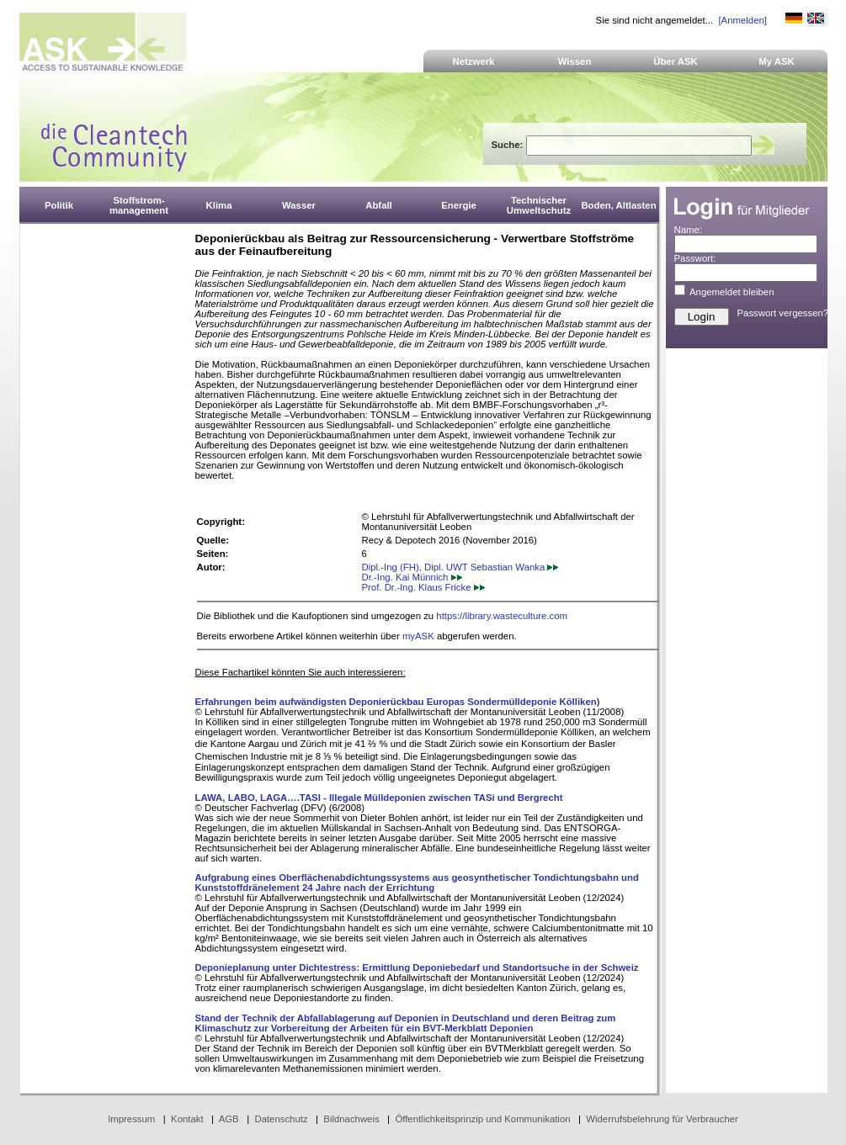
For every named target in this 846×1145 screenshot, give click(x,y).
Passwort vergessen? (783, 313)
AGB (229, 1119)
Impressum (131, 1119)
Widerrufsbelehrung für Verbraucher (662, 1119)
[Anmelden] (742, 20)
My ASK (776, 61)
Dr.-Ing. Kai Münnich (412, 577)
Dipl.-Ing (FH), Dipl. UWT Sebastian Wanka (460, 567)
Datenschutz (280, 1119)
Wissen (575, 61)
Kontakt (187, 1119)
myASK (418, 636)
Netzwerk (474, 61)
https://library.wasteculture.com (501, 616)
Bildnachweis (351, 1119)
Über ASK (675, 61)
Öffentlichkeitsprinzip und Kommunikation (482, 1119)
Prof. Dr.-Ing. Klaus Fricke (423, 587)
